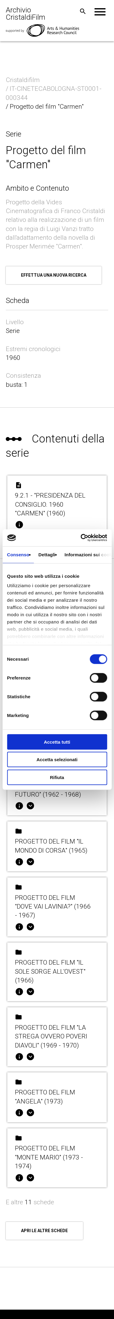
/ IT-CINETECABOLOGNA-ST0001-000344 (54, 93)
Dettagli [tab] (46, 554)
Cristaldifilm (23, 80)
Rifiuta (57, 777)
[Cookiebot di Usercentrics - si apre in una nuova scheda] (81, 538)
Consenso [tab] (18, 554)
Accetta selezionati (57, 759)
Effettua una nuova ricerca (53, 275)
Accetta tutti (57, 741)
